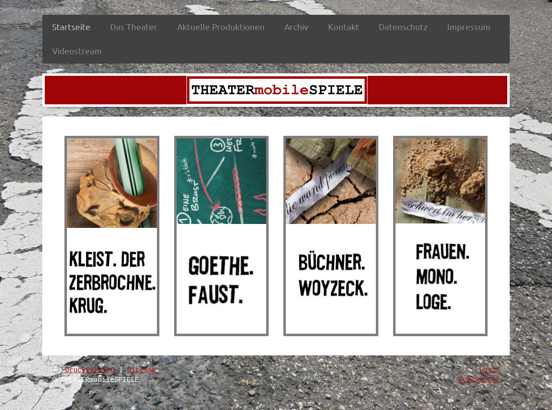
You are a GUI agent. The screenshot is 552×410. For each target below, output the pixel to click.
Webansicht (479, 379)
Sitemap (141, 370)
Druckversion (85, 370)
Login (489, 370)
